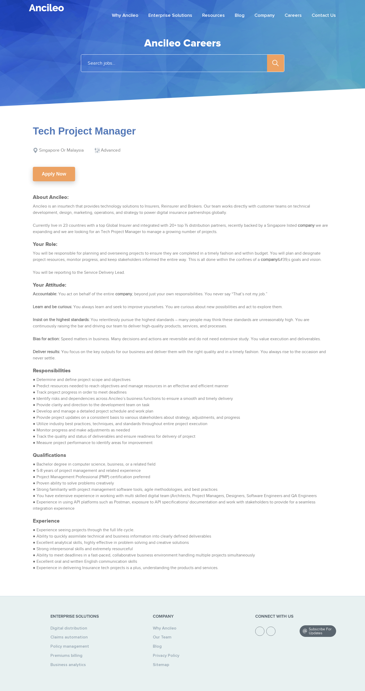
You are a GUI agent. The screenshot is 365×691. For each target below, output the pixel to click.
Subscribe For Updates (320, 631)
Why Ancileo (164, 628)
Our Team (162, 637)
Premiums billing (66, 655)
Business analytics (68, 665)
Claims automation (69, 637)
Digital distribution (68, 628)
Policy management (69, 646)
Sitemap (161, 665)
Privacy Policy (166, 655)
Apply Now (54, 174)
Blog (157, 646)
